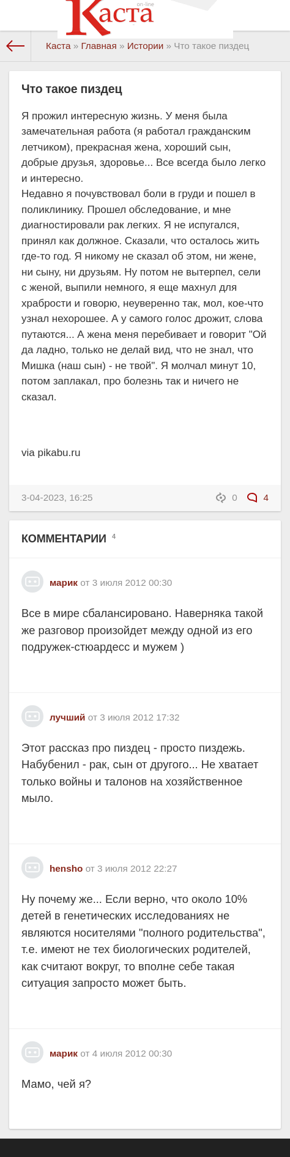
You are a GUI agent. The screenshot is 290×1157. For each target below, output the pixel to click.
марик (64, 582)
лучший (67, 717)
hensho (66, 868)
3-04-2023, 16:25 (57, 497)
